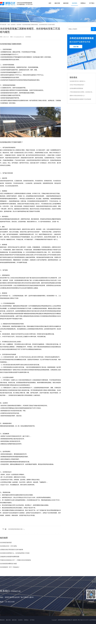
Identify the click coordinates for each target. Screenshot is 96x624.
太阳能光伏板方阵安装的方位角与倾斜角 (11, 549)
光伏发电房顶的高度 (6, 542)
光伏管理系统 (92, 620)
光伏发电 (19, 24)
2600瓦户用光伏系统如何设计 (77, 84)
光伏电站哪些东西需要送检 (76, 88)
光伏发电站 (28, 36)
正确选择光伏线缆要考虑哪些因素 (9, 556)
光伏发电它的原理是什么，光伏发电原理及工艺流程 (14, 553)
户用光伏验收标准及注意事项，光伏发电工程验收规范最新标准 (81, 92)
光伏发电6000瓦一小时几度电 (8, 546)
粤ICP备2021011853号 (83, 620)
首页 (9, 24)
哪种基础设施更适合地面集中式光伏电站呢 (80, 99)
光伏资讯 (13, 24)
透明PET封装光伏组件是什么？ (77, 95)
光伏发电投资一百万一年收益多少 (9, 567)
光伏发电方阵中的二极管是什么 (77, 81)
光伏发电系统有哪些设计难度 (8, 563)
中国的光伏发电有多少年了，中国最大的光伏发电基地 (15, 560)
